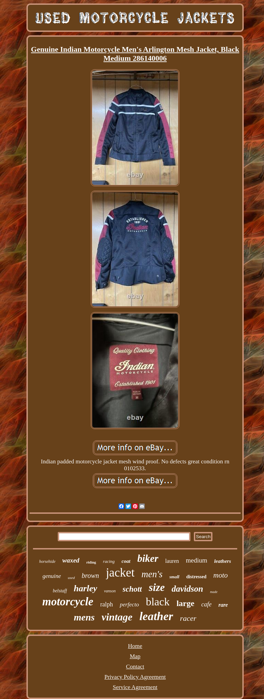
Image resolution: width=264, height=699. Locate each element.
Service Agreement (135, 687)
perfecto (129, 604)
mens (84, 617)
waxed (70, 560)
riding (91, 562)
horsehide (47, 561)
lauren (172, 561)
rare (223, 605)
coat (126, 561)
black (157, 601)
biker (147, 558)
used (71, 578)
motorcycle (67, 601)
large (185, 603)
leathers (222, 561)
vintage (116, 617)
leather (156, 616)
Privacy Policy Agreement (135, 677)
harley (85, 588)
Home (135, 646)
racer (188, 618)
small (174, 576)
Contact (135, 666)
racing (109, 561)
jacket (120, 572)
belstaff (60, 590)
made (214, 592)
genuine (52, 576)
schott (132, 589)
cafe (206, 604)
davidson (187, 588)
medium (196, 560)
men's (151, 574)
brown (90, 575)
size (157, 587)
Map (135, 656)
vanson (110, 591)
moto (220, 575)
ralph (106, 604)
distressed (196, 576)
